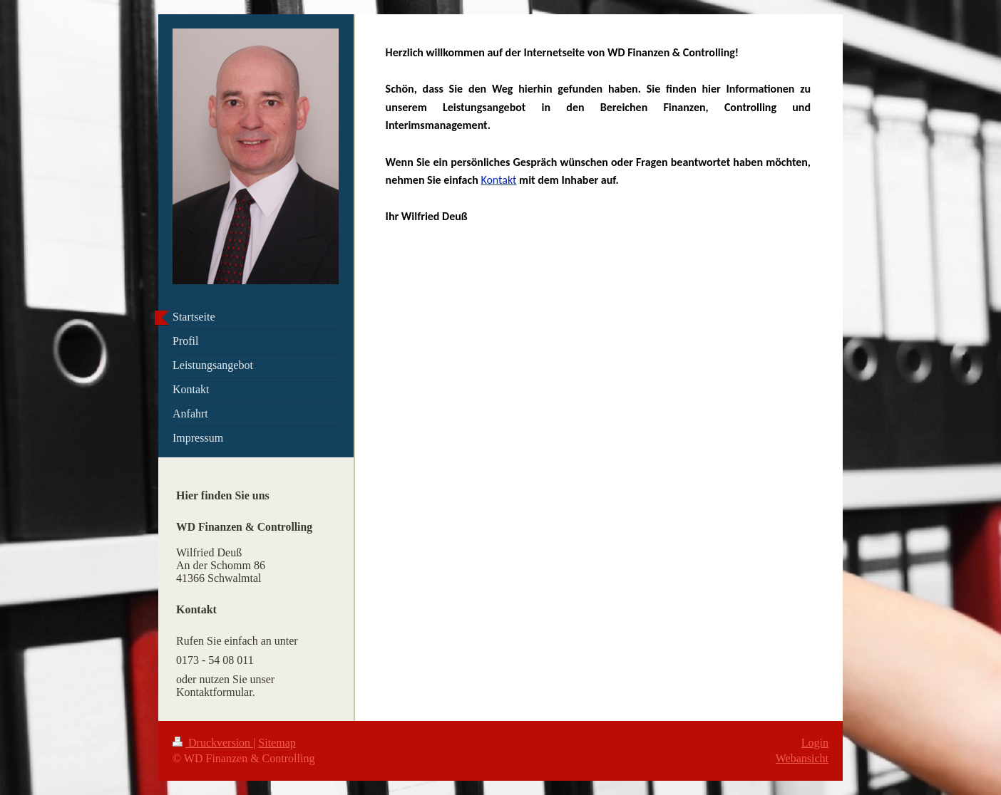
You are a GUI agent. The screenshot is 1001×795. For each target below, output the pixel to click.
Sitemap (276, 743)
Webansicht (802, 758)
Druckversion (213, 743)
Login (814, 743)
